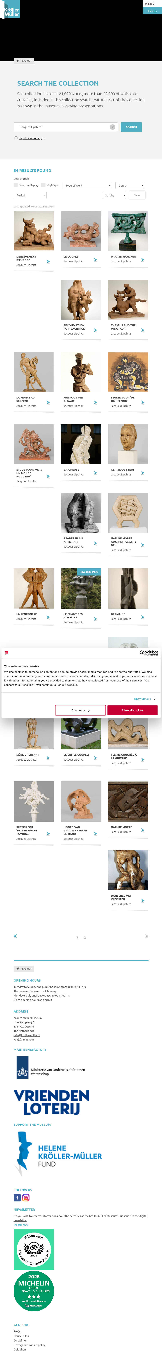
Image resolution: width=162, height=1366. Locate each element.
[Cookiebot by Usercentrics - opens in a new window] (142, 653)
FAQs (17, 1331)
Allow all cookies (132, 710)
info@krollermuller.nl (27, 1035)
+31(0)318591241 (24, 1039)
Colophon (20, 1349)
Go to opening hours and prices (33, 999)
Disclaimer (20, 1340)
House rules (21, 1336)
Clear (137, 195)
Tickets (152, 11)
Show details (142, 698)
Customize (81, 710)
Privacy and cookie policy (29, 1345)
